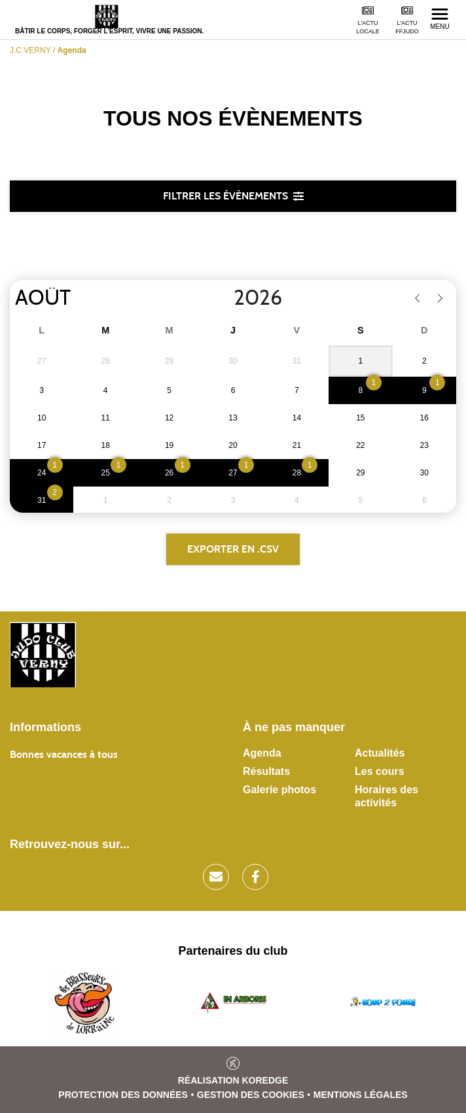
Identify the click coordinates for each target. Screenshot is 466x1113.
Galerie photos (279, 789)
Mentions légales (361, 1094)
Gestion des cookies (250, 1094)
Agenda (262, 753)
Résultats (266, 771)
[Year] (223, 298)
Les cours (379, 771)
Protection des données (123, 1094)
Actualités (379, 753)
